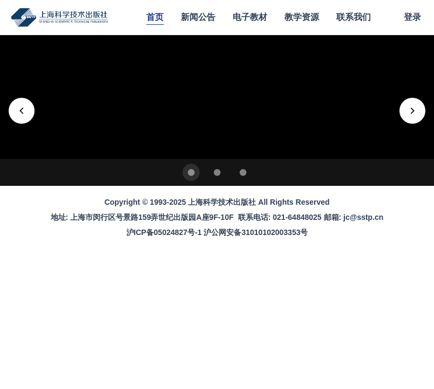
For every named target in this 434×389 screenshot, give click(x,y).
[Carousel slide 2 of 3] (217, 172)
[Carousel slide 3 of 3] (243, 172)
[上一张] (22, 111)
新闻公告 (198, 17)
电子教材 (250, 17)
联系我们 (353, 17)
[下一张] (412, 111)
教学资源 (301, 17)
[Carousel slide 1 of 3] (191, 172)
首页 (155, 17)
